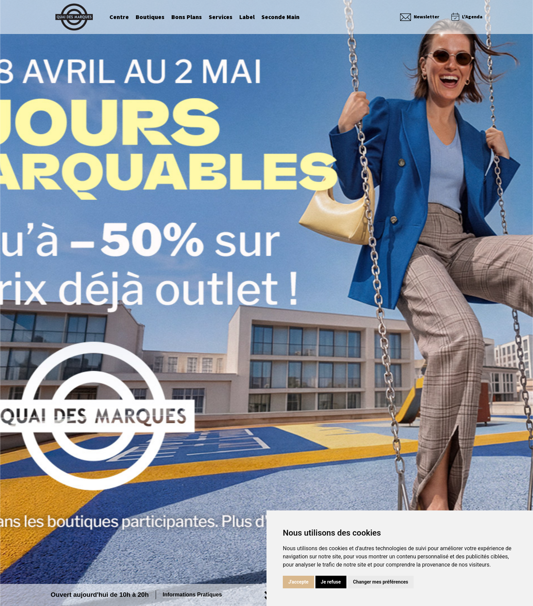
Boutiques (150, 17)
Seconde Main (280, 17)
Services (221, 17)
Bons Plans (186, 17)
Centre (119, 17)
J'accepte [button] (298, 582)
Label (247, 17)
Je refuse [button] (331, 582)
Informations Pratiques (192, 594)
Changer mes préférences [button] (380, 582)
